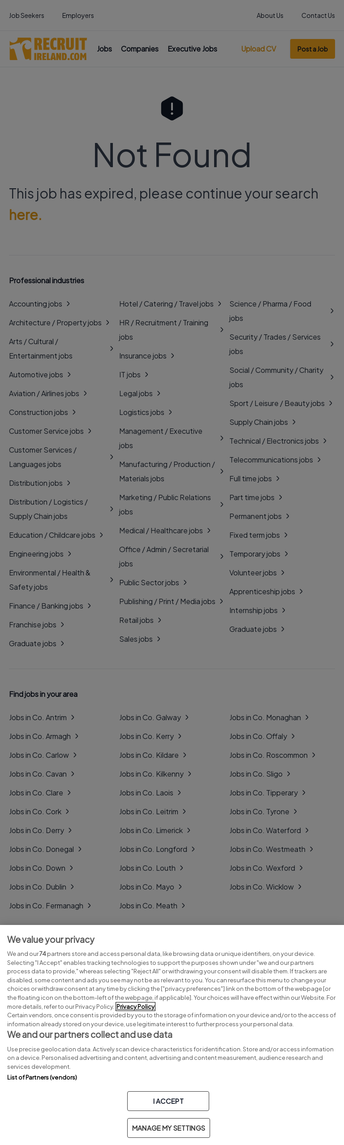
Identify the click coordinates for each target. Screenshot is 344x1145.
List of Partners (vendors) (42, 1077)
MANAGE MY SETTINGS (168, 1127)
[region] (172, 1035)
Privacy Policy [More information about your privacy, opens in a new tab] (135, 1006)
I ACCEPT (168, 1101)
